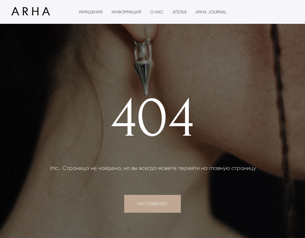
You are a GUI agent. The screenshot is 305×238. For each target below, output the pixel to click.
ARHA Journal (211, 12)
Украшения (91, 12)
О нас (157, 12)
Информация (126, 12)
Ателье (179, 12)
